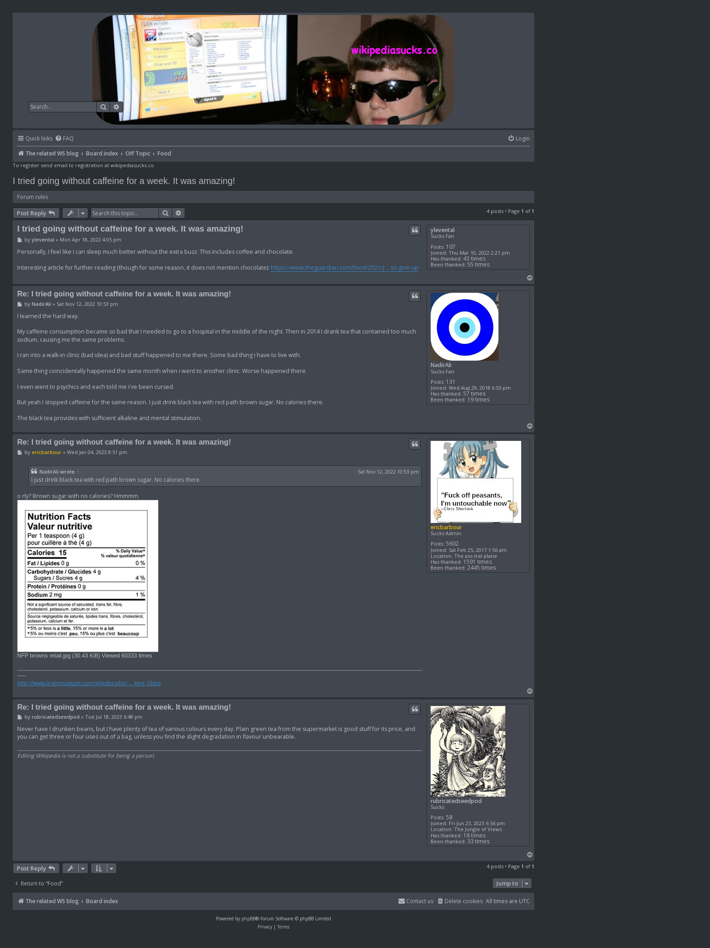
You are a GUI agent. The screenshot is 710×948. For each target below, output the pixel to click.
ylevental (443, 230)
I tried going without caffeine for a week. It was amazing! (124, 181)
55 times (478, 264)
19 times (478, 399)
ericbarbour (446, 527)
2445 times (481, 568)
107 (451, 247)
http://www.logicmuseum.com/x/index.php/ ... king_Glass (89, 683)
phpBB (248, 918)
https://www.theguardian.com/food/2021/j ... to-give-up (344, 267)
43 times (474, 258)
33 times (478, 841)
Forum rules (32, 197)
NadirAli (441, 365)
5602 (452, 544)
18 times (474, 835)
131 (451, 382)
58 (449, 817)
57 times (474, 394)
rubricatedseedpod (456, 801)
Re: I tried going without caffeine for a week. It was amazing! (124, 294)
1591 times (477, 562)
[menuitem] (64, 139)
